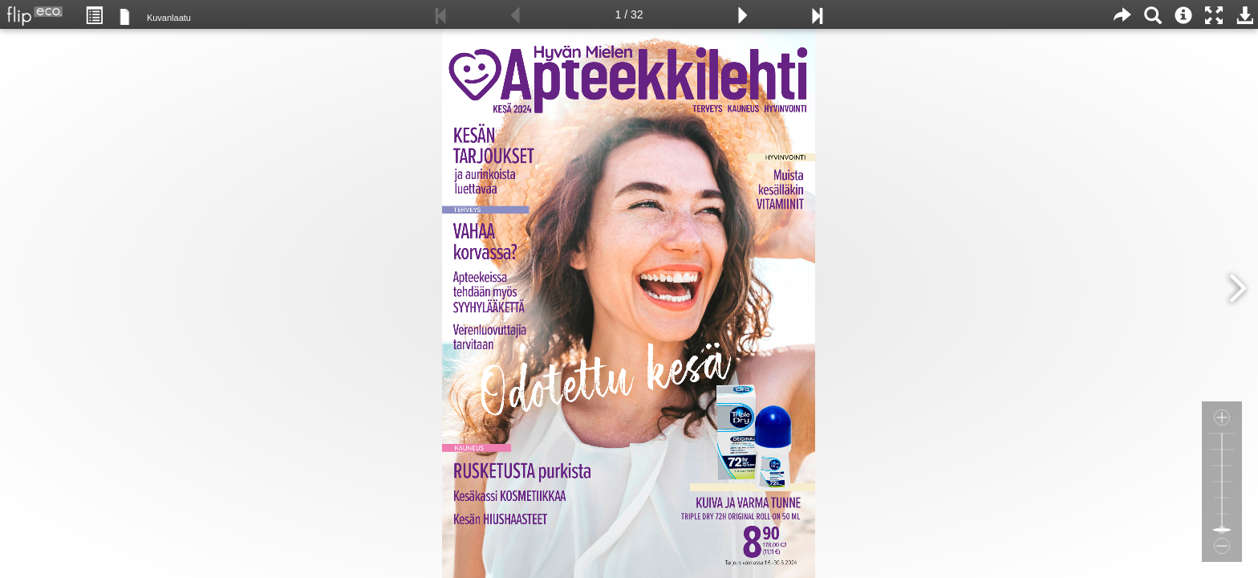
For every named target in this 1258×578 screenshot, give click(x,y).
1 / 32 (629, 14)
